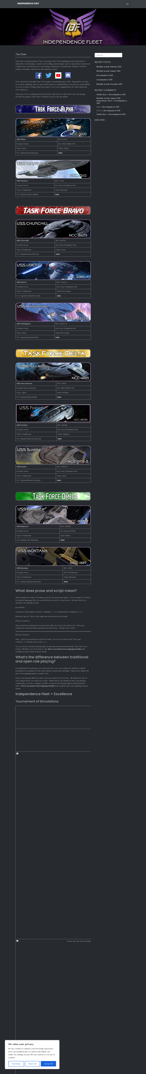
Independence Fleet (28, 3)
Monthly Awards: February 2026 (109, 67)
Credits (61, 1069)
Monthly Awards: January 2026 (108, 71)
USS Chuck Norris (24, 383)
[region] (32, 1054)
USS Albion (21, 139)
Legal (67, 1069)
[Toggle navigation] (127, 4)
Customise (16, 1064)
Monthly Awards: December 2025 (109, 84)
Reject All (32, 1064)
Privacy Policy (75, 1069)
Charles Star (101, 94)
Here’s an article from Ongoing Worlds (64, 649)
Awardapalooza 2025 (104, 80)
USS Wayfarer (22, 181)
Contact (84, 1069)
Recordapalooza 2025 (105, 75)
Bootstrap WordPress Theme (83, 1071)
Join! (60, 153)
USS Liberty (21, 282)
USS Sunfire (21, 467)
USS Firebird (21, 425)
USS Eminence (22, 526)
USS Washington (23, 324)
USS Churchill (22, 240)
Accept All (48, 1064)
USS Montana (22, 568)
